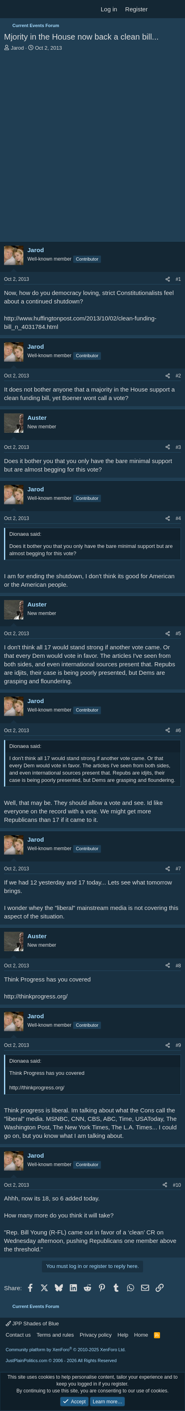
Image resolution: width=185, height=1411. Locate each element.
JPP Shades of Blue (32, 1323)
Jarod (17, 48)
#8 (178, 966)
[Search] (175, 9)
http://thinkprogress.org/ (36, 996)
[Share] (167, 279)
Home (141, 1335)
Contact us (18, 1335)
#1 (178, 279)
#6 (178, 730)
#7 (178, 869)
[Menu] (11, 9)
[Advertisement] (92, 148)
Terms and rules (55, 1335)
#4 (178, 518)
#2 (178, 376)
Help (123, 1335)
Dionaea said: (25, 534)
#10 (177, 1185)
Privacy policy (96, 1335)
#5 (178, 633)
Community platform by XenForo (66, 1349)
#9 (178, 1045)
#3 (178, 447)
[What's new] (159, 9)
